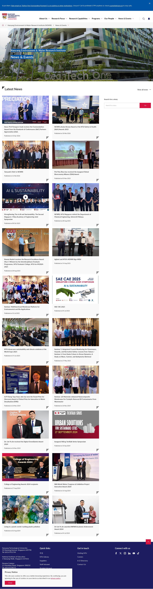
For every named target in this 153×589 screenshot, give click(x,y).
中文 (41, 553)
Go (145, 105)
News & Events (124, 18)
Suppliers (43, 561)
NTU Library (44, 557)
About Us (43, 18)
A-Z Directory (82, 561)
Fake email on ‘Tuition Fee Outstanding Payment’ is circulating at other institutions (41, 6)
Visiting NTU (82, 553)
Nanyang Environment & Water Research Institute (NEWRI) (30, 25)
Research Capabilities (78, 18)
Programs (96, 18)
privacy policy (55, 578)
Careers (80, 557)
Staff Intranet (45, 564)
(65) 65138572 (10, 567)
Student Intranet (46, 568)
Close (10, 583)
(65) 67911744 (10, 552)
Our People (109, 18)
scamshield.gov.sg (116, 6)
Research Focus (58, 18)
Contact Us (81, 564)
